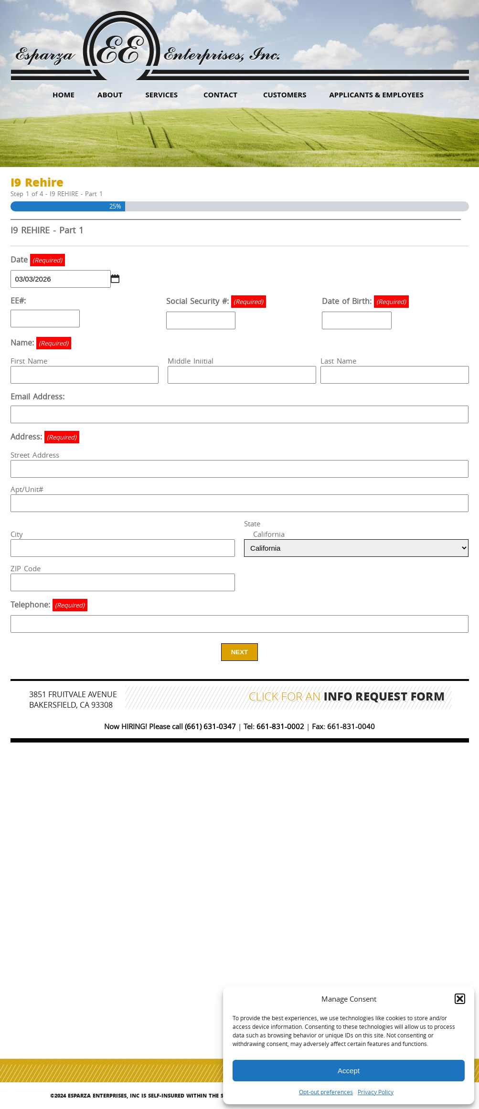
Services (161, 94)
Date (38, 260)
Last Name (338, 361)
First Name (29, 361)
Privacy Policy (376, 1092)
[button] (460, 999)
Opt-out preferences (326, 1092)
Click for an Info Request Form (347, 697)
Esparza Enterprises (147, 38)
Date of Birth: (365, 301)
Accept (349, 1071)
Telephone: (49, 605)
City (17, 534)
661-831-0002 (280, 726)
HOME (64, 94)
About (109, 94)
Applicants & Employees (376, 94)
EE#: (18, 300)
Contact (220, 94)
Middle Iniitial (190, 361)
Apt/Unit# (27, 489)
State (252, 523)
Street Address (35, 455)
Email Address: (37, 396)
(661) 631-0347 (210, 726)
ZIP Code (26, 568)
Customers (285, 94)
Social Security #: (216, 301)
